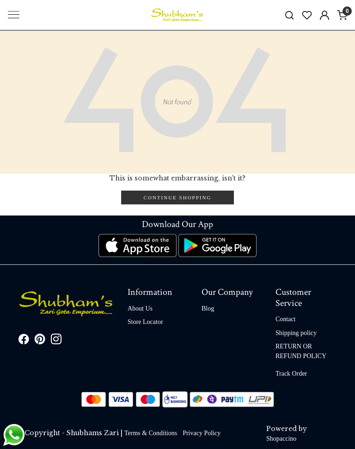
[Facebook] (24, 340)
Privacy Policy (201, 433)
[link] (289, 15)
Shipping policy (296, 332)
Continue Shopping (178, 197)
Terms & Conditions (150, 433)
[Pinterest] (40, 340)
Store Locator (145, 321)
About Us (140, 308)
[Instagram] (56, 340)
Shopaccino (281, 438)
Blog (208, 308)
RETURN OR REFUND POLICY (300, 351)
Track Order (291, 373)
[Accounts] (324, 15)
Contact (285, 319)
